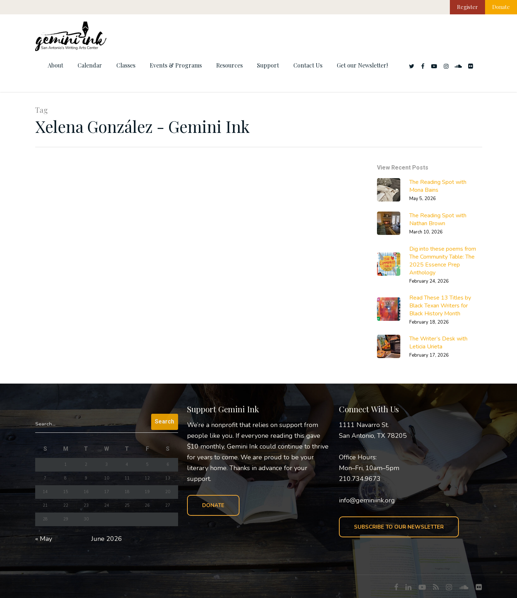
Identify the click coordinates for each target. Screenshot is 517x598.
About (55, 65)
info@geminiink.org (367, 500)
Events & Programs (176, 65)
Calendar (90, 65)
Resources (229, 65)
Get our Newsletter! (362, 65)
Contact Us (307, 65)
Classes (125, 65)
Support (268, 65)
